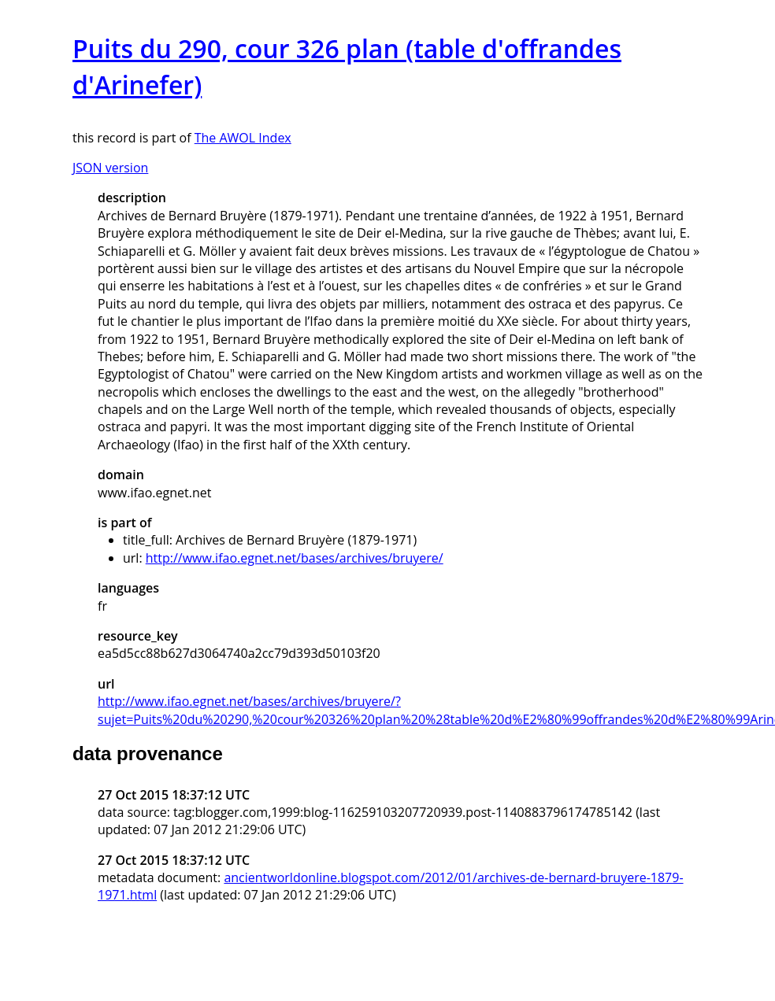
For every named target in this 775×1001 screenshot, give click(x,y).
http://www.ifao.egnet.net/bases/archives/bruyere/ (294, 558)
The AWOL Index (243, 137)
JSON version (110, 167)
